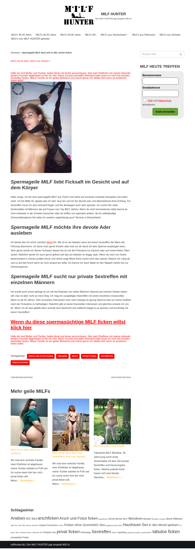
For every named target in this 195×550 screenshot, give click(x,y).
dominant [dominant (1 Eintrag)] (35, 527)
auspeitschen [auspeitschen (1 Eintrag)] (103, 521)
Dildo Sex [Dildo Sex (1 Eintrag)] (14, 527)
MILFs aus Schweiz (171, 34)
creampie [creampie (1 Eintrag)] (162, 521)
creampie (63, 357)
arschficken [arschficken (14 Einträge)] (48, 519)
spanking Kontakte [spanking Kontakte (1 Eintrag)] (133, 534)
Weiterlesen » (27, 482)
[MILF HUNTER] (98, 16)
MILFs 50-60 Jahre (71, 34)
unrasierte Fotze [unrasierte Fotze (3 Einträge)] (20, 539)
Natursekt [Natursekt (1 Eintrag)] (35, 534)
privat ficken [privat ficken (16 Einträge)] (68, 533)
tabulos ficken (20, 364)
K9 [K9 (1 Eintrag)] (180, 527)
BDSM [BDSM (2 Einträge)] (112, 520)
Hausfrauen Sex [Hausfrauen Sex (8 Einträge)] (135, 526)
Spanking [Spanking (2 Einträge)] (121, 534)
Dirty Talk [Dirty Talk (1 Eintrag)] (21, 527)
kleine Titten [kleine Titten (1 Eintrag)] (15, 534)
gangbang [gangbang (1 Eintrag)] (109, 527)
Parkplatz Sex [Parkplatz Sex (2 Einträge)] (49, 534)
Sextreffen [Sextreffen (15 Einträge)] (101, 533)
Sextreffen (107, 357)
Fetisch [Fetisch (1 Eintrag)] (61, 527)
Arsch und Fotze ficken (41, 357)
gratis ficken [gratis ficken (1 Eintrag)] (117, 527)
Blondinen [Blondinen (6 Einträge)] (135, 520)
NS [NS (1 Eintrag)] (41, 534)
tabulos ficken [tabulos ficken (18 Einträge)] (166, 533)
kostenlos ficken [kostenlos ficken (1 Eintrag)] (26, 534)
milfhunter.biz (18, 546)
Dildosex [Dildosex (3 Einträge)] (178, 520)
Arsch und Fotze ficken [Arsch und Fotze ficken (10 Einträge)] (78, 520)
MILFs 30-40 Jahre (21, 34)
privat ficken (90, 357)
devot (50, 243)
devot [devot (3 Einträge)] (169, 520)
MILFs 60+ (91, 34)
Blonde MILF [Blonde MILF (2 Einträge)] (122, 520)
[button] (128, 34)
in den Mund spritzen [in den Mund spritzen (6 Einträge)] (164, 526)
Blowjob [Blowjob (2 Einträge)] (147, 520)
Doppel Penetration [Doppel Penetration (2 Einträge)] (48, 527)
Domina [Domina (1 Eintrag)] (28, 527)
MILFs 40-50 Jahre (46, 34)
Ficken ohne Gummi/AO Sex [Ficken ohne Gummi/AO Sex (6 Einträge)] (84, 526)
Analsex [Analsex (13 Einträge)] (18, 520)
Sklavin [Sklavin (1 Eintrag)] (114, 534)
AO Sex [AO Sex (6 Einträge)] (31, 520)
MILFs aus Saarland (75, 458)
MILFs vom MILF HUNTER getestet (30, 38)
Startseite (15, 53)
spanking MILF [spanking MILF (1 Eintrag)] (146, 534)
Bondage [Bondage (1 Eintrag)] (155, 521)
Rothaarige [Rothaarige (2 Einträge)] (85, 534)
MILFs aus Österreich (144, 34)
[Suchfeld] (158, 54)
